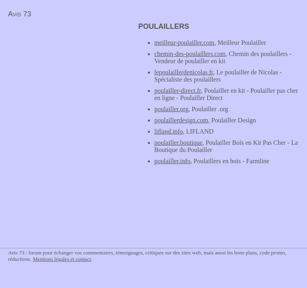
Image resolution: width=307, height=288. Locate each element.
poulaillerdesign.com (181, 120)
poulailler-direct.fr (177, 90)
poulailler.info (172, 161)
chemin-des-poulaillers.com (189, 53)
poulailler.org (171, 109)
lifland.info (168, 131)
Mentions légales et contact (62, 259)
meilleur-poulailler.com (184, 42)
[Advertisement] (67, 78)
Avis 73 (19, 14)
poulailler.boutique (178, 142)
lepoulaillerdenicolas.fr (183, 72)
